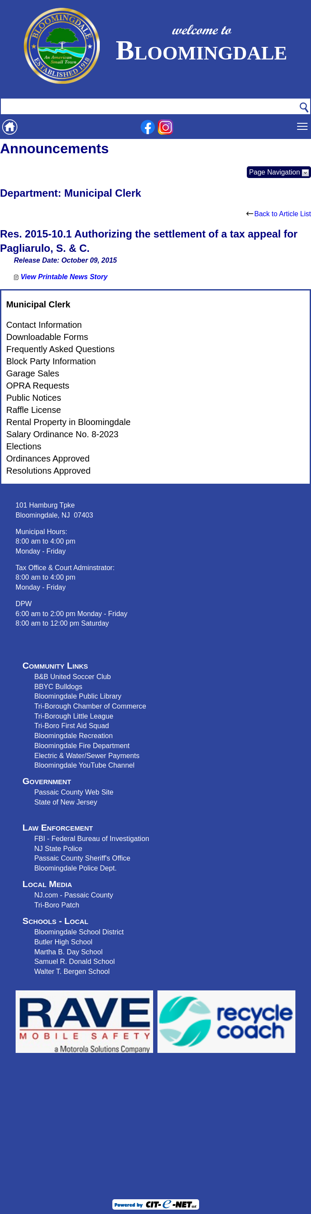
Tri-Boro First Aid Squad (71, 725)
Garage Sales (32, 373)
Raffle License (33, 410)
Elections (23, 446)
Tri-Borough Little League (73, 716)
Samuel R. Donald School (74, 961)
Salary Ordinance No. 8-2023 (62, 434)
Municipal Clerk (38, 304)
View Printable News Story (61, 276)
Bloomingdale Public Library (77, 696)
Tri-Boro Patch (56, 905)
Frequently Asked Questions (60, 349)
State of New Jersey (65, 802)
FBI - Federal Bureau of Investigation (91, 838)
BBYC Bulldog (56, 686)
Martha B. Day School (68, 952)
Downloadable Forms (47, 337)
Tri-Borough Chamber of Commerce (90, 706)
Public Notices (33, 397)
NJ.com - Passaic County (73, 895)
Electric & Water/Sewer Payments (87, 755)
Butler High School (63, 942)
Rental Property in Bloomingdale (68, 422)
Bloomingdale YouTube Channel (84, 765)
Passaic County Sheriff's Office (82, 858)
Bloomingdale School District (79, 932)
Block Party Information (51, 361)
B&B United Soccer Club (72, 676)
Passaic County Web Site (74, 792)
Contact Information (44, 325)
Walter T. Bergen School (72, 971)
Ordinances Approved (47, 458)
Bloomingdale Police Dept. (75, 868)
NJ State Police (58, 848)
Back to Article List (278, 214)
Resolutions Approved (48, 470)
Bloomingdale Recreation (73, 735)
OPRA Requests (37, 385)
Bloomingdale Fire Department (82, 745)
